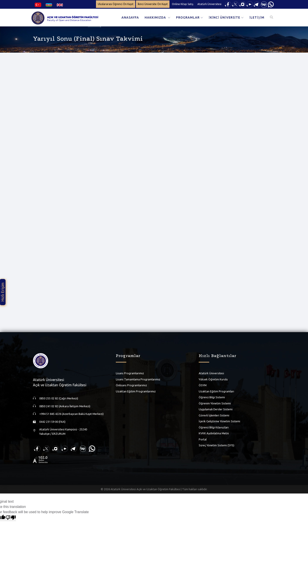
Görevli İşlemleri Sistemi (214, 415)
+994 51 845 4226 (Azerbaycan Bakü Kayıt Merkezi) (71, 413)
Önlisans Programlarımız (131, 385)
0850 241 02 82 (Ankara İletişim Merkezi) (64, 406)
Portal (203, 439)
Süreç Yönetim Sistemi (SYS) (216, 445)
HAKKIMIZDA (156, 17)
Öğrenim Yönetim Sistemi (215, 403)
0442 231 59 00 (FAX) (52, 421)
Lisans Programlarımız (130, 373)
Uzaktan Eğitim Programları (216, 391)
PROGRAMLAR (188, 17)
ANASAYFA (130, 17)
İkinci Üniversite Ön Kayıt (153, 4)
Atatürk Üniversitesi (209, 4)
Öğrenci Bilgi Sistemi (212, 397)
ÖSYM (203, 385)
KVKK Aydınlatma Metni (214, 433)
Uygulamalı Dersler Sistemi (216, 409)
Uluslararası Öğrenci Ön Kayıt (115, 4)
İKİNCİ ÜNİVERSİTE (224, 17)
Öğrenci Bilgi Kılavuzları (214, 427)
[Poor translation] (10, 518)
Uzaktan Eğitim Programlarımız (136, 391)
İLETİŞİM (256, 17)
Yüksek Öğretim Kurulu (213, 379)
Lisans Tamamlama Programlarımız (138, 379)
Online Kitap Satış (182, 4)
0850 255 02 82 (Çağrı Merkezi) (58, 398)
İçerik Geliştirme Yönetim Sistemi (219, 421)
